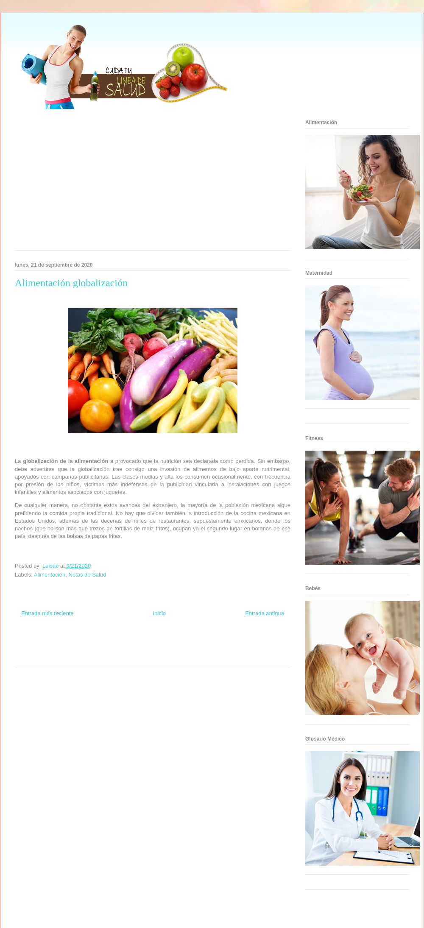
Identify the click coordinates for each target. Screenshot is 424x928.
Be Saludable (60, 642)
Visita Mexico (108, 657)
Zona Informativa (31, 642)
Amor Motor (188, 657)
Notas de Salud (87, 574)
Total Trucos (101, 650)
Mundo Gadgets (152, 650)
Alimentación (49, 574)
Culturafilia (166, 657)
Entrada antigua (264, 613)
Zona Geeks (190, 642)
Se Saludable (82, 657)
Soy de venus (39, 650)
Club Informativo (127, 642)
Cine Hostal (125, 650)
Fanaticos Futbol (216, 650)
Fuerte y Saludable (71, 650)
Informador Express (92, 642)
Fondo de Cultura (161, 642)
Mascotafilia (244, 650)
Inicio (159, 613)
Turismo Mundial (52, 657)
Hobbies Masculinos (222, 642)
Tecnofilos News (257, 642)
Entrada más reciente (47, 613)
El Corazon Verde (138, 657)
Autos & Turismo (183, 650)
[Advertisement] (127, 182)
